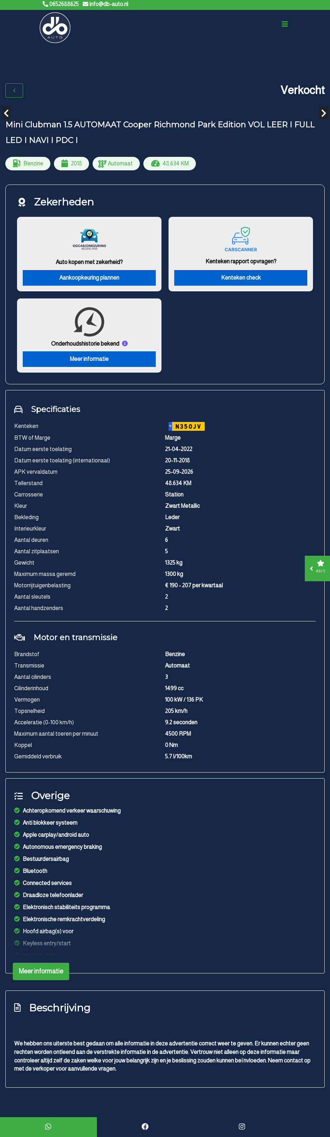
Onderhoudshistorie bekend (85, 345)
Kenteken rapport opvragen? (240, 263)
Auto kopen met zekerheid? (89, 263)
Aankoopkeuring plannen (89, 279)
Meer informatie (89, 361)
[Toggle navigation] (285, 25)
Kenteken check (241, 279)
